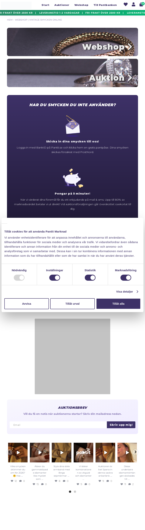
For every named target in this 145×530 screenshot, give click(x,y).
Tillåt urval (73, 303)
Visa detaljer (124, 291)
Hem (9, 19)
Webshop (81, 4)
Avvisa (26, 303)
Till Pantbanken (105, 4)
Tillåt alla (118, 303)
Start (45, 4)
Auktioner (61, 4)
